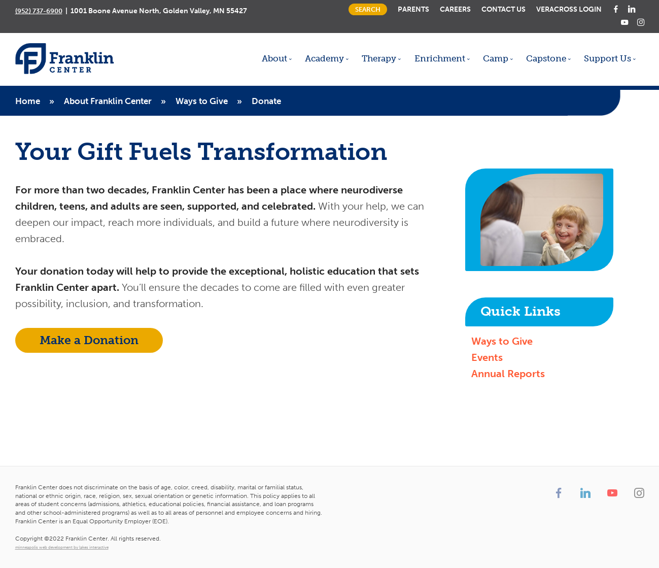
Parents (413, 9)
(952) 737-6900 (38, 11)
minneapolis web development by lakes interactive (62, 547)
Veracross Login (569, 9)
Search (367, 9)
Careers (455, 9)
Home (27, 101)
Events (487, 357)
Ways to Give (202, 101)
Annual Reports (508, 373)
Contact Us (503, 9)
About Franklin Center (108, 101)
